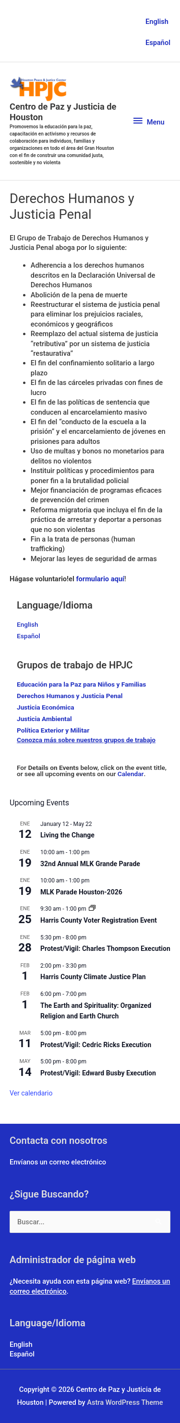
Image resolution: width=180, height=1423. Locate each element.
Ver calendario (31, 1093)
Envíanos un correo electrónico (58, 1162)
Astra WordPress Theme (125, 1402)
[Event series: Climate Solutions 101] (92, 908)
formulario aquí (100, 579)
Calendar (131, 774)
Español (157, 42)
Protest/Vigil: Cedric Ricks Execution (95, 1045)
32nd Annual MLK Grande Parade (90, 864)
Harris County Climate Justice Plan (93, 977)
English (156, 21)
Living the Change (67, 835)
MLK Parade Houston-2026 (81, 892)
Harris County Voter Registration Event (98, 920)
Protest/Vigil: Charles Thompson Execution (105, 948)
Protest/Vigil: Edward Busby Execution (98, 1073)
